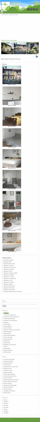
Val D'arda (5, 405)
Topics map (32, 419)
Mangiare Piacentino (7, 350)
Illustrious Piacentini (7, 339)
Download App (6, 348)
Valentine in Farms (7, 368)
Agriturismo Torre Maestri (9, 289)
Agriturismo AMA (7, 261)
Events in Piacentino (7, 337)
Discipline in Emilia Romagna (9, 385)
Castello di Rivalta (7, 328)
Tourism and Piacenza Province (10, 381)
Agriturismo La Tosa (7, 280)
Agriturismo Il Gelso (7, 271)
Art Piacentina (6, 341)
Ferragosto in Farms (7, 370)
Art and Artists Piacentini (8, 359)
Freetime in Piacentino (8, 387)
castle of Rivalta (6, 364)
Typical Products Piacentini (9, 335)
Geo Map (36, 419)
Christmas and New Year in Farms (10, 366)
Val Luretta (5, 407)
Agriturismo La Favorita (8, 276)
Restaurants (5, 322)
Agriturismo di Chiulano (8, 269)
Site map (27, 419)
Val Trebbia (5, 413)
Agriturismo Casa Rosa (8, 265)
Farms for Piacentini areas (10, 315)
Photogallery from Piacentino (9, 344)
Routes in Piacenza (7, 383)
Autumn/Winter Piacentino (9, 318)
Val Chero (5, 403)
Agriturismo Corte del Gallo (9, 267)
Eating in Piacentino (7, 372)
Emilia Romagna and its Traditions (10, 379)
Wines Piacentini (7, 333)
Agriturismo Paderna (7, 284)
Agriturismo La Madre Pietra (9, 278)
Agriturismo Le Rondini (8, 282)
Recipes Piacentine (7, 331)
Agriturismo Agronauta (8, 260)
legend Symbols (6, 392)
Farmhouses (6, 313)
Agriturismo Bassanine (13, 14)
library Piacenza (6, 342)
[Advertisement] (20, 27)
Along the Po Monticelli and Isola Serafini (12, 291)
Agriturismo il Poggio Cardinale (10, 273)
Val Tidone (5, 411)
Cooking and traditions (8, 361)
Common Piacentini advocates (9, 376)
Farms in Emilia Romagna (9, 374)
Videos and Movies (7, 389)
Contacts (5, 346)
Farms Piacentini (5, 14)
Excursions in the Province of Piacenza (11, 329)
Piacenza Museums (7, 326)
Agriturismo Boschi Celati (9, 263)
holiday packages (7, 352)
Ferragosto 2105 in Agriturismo (10, 320)
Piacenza (5, 400)
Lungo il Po (6, 401)
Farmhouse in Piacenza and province (11, 316)
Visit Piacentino (6, 324)
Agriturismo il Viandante (8, 274)
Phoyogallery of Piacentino (9, 390)
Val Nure (5, 409)
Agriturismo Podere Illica (8, 287)
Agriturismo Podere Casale (9, 286)
